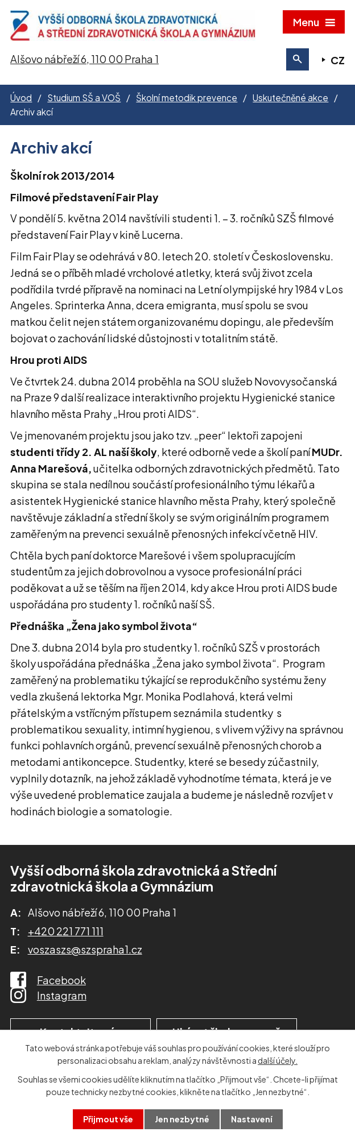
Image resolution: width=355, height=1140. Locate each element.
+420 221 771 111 (66, 931)
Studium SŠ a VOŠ (84, 97)
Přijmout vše (108, 1119)
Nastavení (252, 1119)
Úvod (21, 97)
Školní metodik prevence (186, 97)
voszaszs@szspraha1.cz (85, 949)
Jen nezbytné (182, 1119)
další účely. (278, 1060)
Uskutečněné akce (290, 97)
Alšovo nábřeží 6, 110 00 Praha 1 (84, 58)
